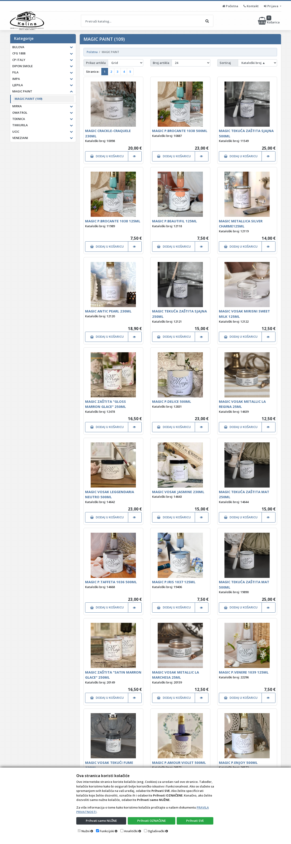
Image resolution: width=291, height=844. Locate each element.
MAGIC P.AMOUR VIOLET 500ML (179, 762)
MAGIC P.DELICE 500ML (171, 401)
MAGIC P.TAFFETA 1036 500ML (111, 581)
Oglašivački (156, 831)
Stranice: (92, 71)
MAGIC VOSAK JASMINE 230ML (178, 491)
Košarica (269, 21)
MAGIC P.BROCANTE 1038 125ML (112, 221)
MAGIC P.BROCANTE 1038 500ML (179, 130)
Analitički (131, 831)
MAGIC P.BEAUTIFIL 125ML (174, 221)
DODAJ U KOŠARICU (107, 156)
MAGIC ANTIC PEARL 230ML (108, 311)
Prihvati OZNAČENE (151, 821)
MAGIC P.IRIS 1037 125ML (173, 581)
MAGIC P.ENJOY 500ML (238, 762)
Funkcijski (107, 831)
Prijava (271, 6)
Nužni (85, 831)
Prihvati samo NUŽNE (101, 821)
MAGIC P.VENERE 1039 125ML (244, 672)
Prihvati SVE (195, 821)
